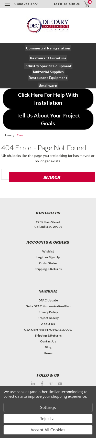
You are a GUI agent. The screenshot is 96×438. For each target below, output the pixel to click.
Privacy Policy (48, 312)
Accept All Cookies (48, 430)
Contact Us (48, 341)
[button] (48, 48)
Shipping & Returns (48, 269)
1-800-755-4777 (26, 4)
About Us (48, 324)
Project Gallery (48, 318)
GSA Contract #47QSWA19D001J (48, 329)
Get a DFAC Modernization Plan (48, 306)
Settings (48, 407)
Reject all (48, 418)
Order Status (48, 263)
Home (8, 135)
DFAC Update (48, 300)
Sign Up (74, 4)
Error (20, 135)
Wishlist (48, 251)
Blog (48, 347)
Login (58, 4)
